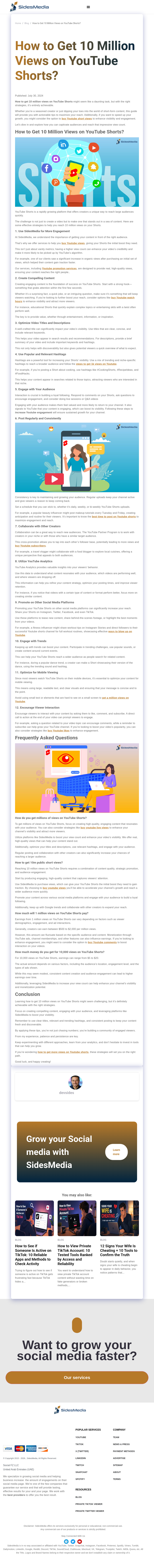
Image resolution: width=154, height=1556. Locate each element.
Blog (27, 23)
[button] (88, 7)
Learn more (116, 1152)
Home (18, 23)
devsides (66, 1093)
